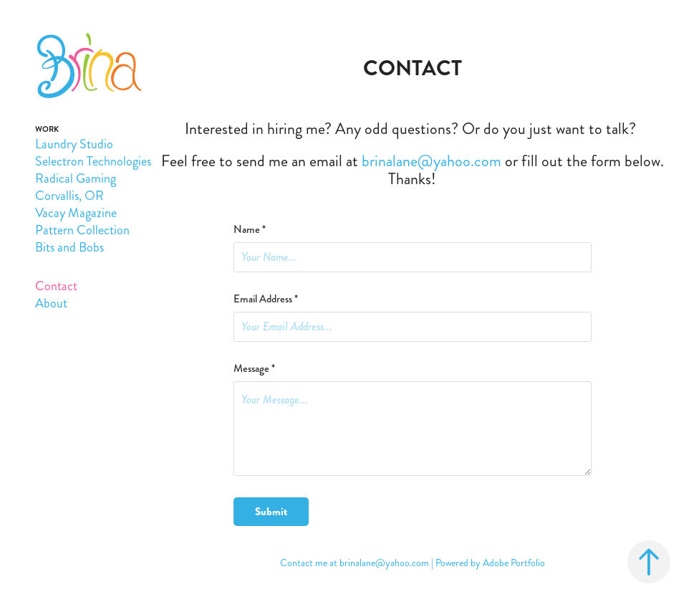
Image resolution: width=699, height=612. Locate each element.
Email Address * (265, 299)
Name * (249, 229)
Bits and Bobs (69, 247)
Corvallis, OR (69, 195)
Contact (56, 286)
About (51, 303)
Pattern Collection (82, 230)
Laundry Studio (74, 144)
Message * (254, 368)
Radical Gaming (75, 178)
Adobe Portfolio (514, 563)
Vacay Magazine (76, 213)
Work (47, 129)
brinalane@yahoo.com (384, 563)
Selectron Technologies (93, 161)
